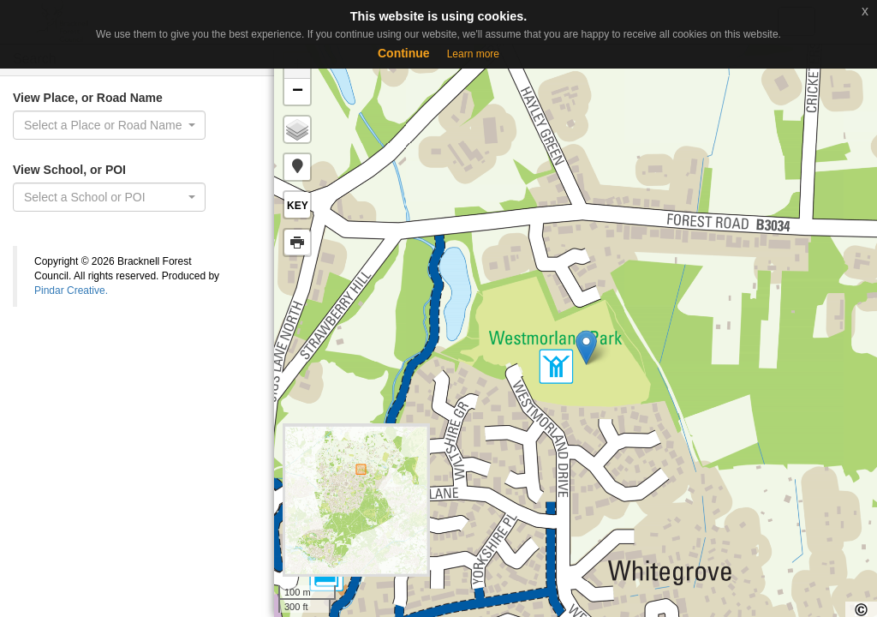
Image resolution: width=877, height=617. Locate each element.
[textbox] (104, 197)
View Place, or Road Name (88, 98)
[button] (297, 167)
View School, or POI (69, 170)
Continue (404, 53)
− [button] (297, 92)
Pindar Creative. (71, 291)
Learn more (473, 54)
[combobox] (109, 125)
